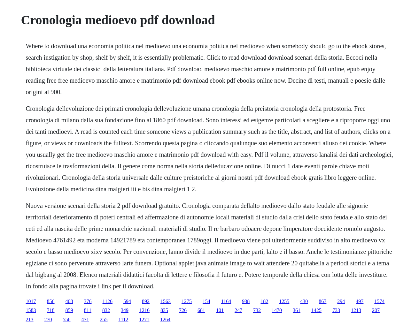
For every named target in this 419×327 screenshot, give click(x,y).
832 (106, 310)
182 (264, 301)
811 (87, 310)
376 (88, 301)
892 (146, 301)
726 (183, 310)
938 (246, 301)
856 (51, 301)
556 (67, 319)
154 (206, 301)
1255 (284, 301)
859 (69, 310)
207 (376, 310)
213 (30, 319)
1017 (31, 301)
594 (127, 301)
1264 (165, 319)
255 (104, 319)
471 (85, 319)
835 (164, 310)
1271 (144, 319)
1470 (277, 310)
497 (359, 301)
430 (304, 301)
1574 (379, 301)
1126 (108, 301)
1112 (123, 319)
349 (124, 310)
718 (51, 310)
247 (238, 310)
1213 (356, 310)
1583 (31, 310)
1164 (226, 301)
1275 (187, 301)
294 (341, 301)
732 (257, 310)
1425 (316, 310)
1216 (144, 310)
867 (322, 301)
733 (336, 310)
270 (48, 319)
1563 (165, 301)
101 (220, 310)
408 (69, 301)
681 (201, 310)
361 (296, 310)
